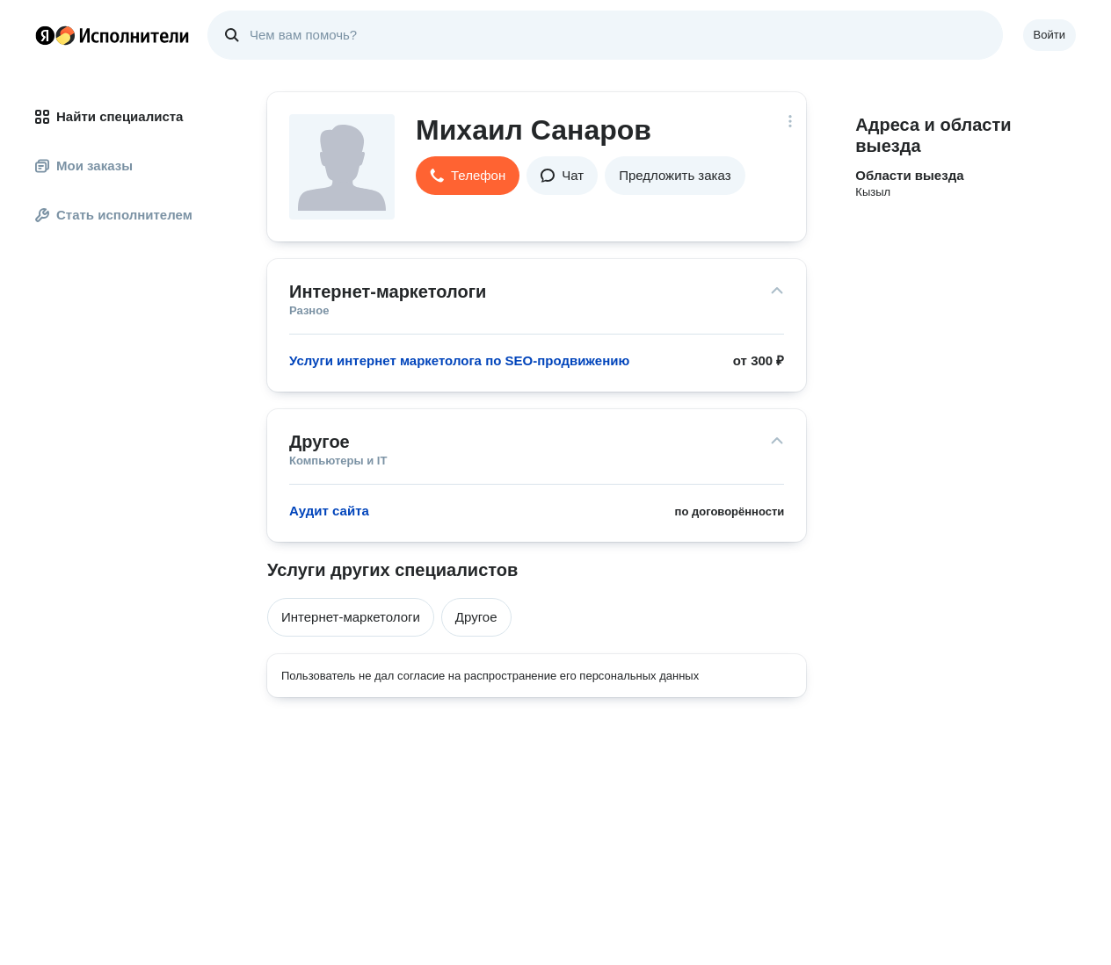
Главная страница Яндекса (44, 35)
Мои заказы (84, 165)
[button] (467, 175)
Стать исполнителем (113, 214)
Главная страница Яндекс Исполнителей (112, 35)
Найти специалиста (109, 116)
